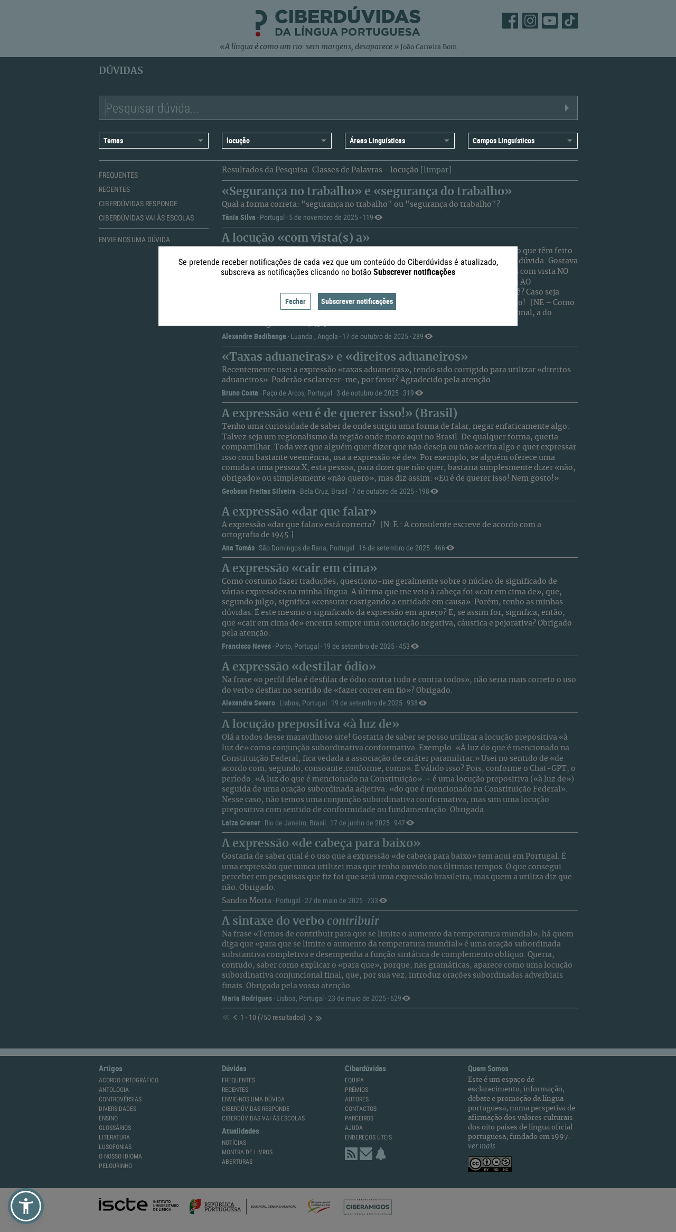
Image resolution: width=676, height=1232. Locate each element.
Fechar (295, 301)
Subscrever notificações (357, 301)
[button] (26, 1206)
